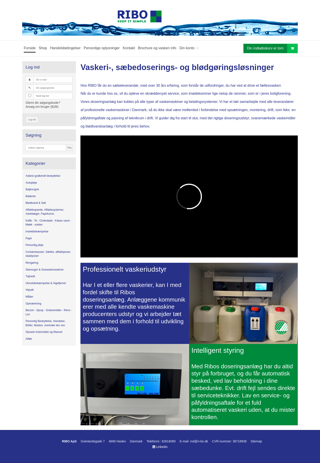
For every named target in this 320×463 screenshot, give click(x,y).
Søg (69, 147)
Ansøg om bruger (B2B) (42, 106)
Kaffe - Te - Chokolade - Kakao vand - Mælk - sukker (48, 222)
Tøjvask (30, 276)
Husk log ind (42, 95)
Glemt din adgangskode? (43, 102)
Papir (29, 238)
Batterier (31, 196)
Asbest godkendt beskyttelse (43, 175)
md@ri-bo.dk (199, 441)
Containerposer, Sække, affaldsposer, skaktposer (48, 253)
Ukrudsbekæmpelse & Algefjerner (46, 283)
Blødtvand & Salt (36, 202)
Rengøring (32, 262)
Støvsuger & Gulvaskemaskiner (45, 269)
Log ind (32, 119)
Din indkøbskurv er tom (272, 48)
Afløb (29, 338)
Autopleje (31, 182)
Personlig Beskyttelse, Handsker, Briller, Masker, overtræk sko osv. (46, 323)
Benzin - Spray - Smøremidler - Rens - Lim (49, 312)
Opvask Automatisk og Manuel (44, 332)
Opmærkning (33, 303)
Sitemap (256, 441)
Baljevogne (32, 189)
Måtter (29, 296)
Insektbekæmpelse (37, 231)
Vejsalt (30, 289)
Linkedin (160, 447)
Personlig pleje (34, 245)
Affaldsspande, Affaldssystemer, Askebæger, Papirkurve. (45, 211)
